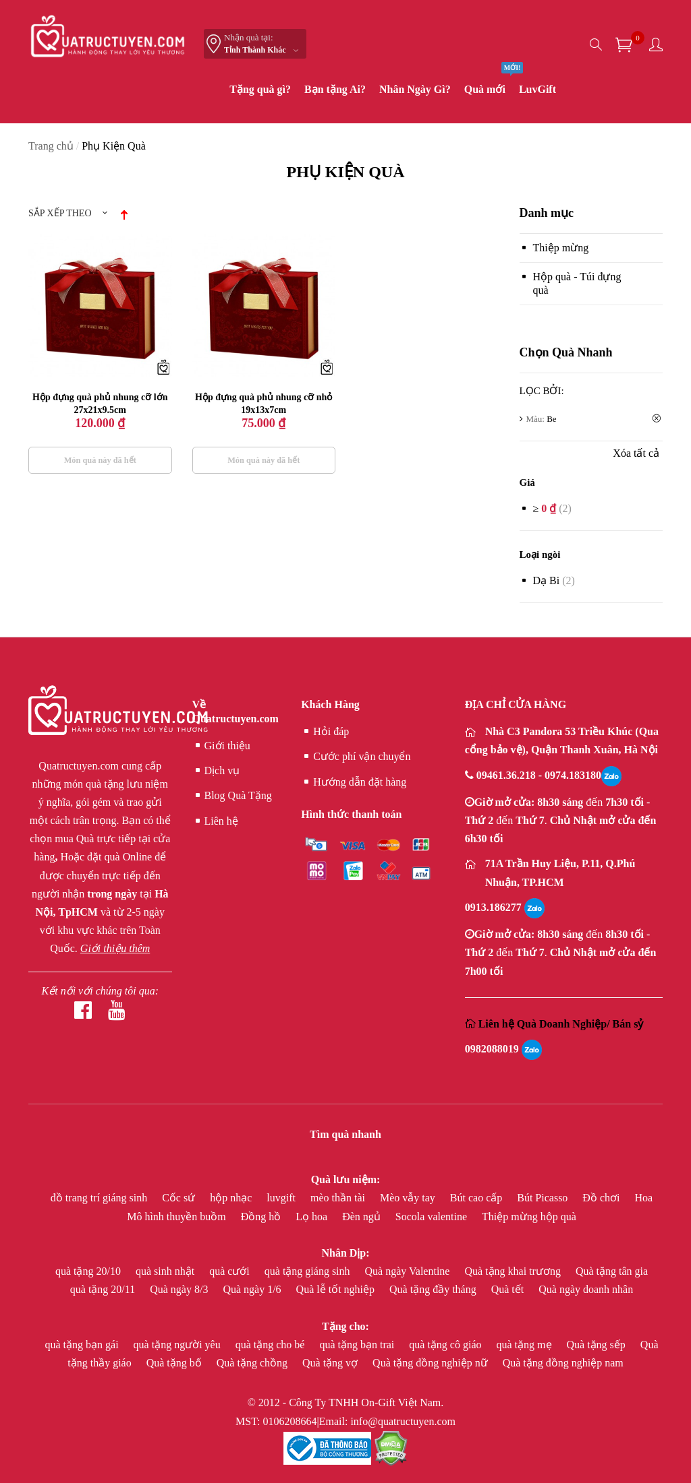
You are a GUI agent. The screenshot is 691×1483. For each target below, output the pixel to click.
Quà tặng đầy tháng (434, 1289)
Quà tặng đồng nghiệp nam (563, 1362)
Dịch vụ (216, 771)
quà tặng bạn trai (358, 1344)
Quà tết (509, 1289)
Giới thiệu (221, 746)
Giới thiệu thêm (115, 948)
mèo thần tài (339, 1197)
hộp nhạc (232, 1197)
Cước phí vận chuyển (355, 756)
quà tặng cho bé (272, 1344)
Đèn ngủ (362, 1216)
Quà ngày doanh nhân (585, 1289)
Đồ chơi (602, 1197)
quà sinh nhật (166, 1271)
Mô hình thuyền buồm (178, 1216)
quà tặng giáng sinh (309, 1271)
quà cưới (230, 1271)
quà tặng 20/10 (89, 1271)
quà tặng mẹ (526, 1344)
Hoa (643, 1197)
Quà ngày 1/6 (253, 1289)
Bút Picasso (543, 1197)
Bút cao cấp (477, 1197)
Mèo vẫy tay (409, 1197)
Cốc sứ (180, 1197)
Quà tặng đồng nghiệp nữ (431, 1362)
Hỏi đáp (325, 731)
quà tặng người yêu (178, 1344)
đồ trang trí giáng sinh (100, 1197)
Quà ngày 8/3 (180, 1289)
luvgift (282, 1197)
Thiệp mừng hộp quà (529, 1216)
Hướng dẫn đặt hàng (353, 782)
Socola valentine (432, 1216)
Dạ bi (546, 580)
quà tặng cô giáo (446, 1344)
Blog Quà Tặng (232, 795)
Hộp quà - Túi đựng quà (577, 283)
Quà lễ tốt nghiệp (336, 1289)
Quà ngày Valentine (409, 1271)
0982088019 (492, 1048)
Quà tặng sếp (597, 1344)
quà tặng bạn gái (83, 1344)
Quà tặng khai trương (513, 1271)
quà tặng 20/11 (104, 1289)
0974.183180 (573, 775)
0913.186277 (493, 907)
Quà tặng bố (175, 1362)
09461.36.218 (507, 775)
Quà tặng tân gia (612, 1271)
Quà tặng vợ (331, 1362)
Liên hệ (215, 821)
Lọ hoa (313, 1216)
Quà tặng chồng (253, 1362)
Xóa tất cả (636, 453)
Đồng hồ (262, 1216)
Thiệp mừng (561, 247)
